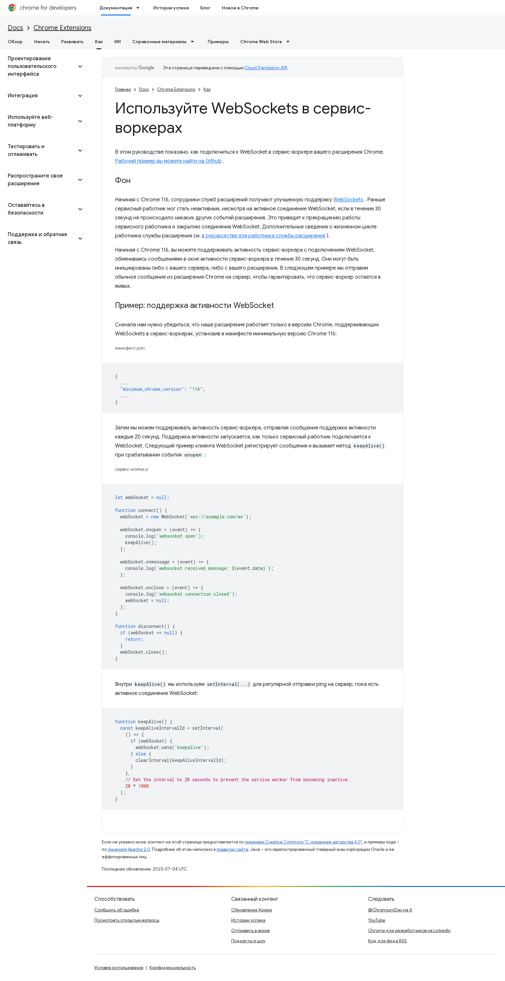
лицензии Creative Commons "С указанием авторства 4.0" (303, 842)
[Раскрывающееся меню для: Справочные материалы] (194, 41)
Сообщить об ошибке (116, 910)
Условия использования (118, 967)
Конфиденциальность (172, 967)
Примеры (218, 41)
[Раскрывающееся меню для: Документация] (140, 8)
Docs (15, 28)
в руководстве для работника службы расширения (263, 236)
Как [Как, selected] (99, 41)
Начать (42, 41)
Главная (123, 89)
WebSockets (348, 200)
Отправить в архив (250, 930)
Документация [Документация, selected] (116, 8)
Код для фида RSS (387, 941)
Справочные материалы (159, 41)
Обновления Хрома (251, 910)
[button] (38, 66)
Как (207, 89)
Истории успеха (171, 8)
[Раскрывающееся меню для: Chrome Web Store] (290, 41)
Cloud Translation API (265, 68)
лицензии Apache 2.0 (129, 849)
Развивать (72, 41)
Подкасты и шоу (248, 941)
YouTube (376, 920)
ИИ (117, 41)
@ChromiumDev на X (390, 910)
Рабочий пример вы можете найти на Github (168, 161)
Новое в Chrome (240, 8)
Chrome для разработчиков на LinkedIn (409, 930)
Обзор (15, 41)
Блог (205, 8)
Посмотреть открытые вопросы (126, 920)
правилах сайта (232, 849)
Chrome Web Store (261, 41)
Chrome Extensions (62, 28)
